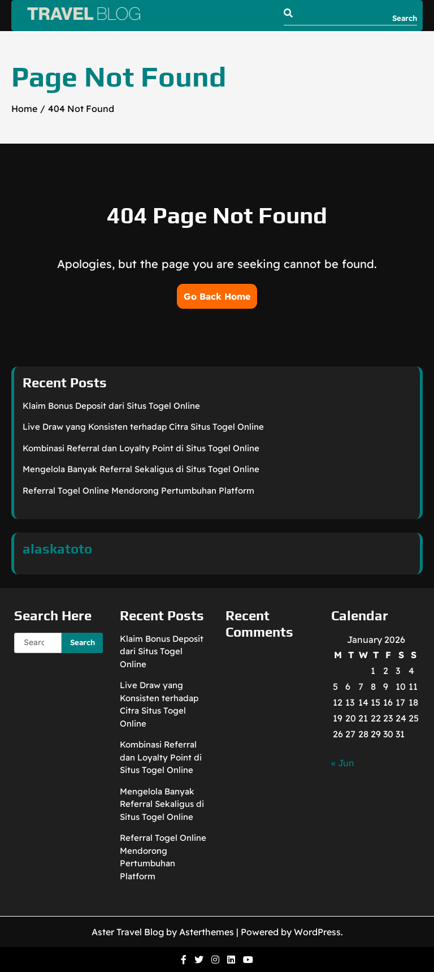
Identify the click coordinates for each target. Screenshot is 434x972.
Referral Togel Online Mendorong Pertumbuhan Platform (138, 490)
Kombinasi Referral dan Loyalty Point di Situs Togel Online (141, 448)
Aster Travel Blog (128, 932)
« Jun (342, 762)
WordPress (317, 932)
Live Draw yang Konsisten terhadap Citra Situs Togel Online (143, 426)
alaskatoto (57, 548)
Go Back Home (217, 296)
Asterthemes (206, 932)
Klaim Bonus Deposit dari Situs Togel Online (111, 405)
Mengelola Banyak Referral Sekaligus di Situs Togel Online (141, 469)
